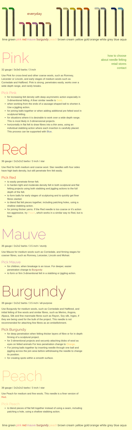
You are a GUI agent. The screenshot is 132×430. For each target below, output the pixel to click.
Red (3, 397)
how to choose (117, 55)
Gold (59, 100)
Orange (70, 344)
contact (121, 67)
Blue (49, 131)
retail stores (118, 63)
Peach (31, 213)
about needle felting (113, 59)
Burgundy (37, 270)
